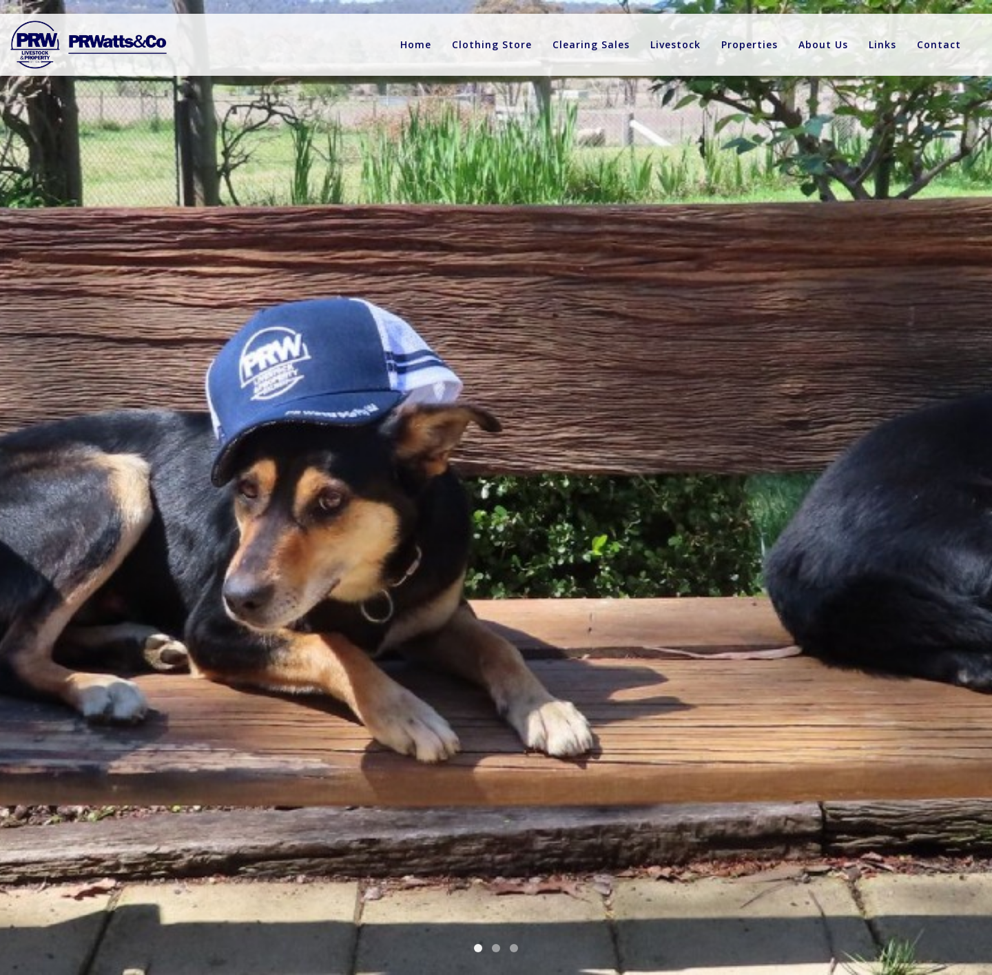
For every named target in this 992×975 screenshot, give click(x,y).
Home (415, 44)
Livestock (675, 44)
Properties (749, 44)
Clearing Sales (591, 44)
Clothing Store (492, 44)
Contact (939, 44)
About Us (823, 44)
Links (882, 44)
